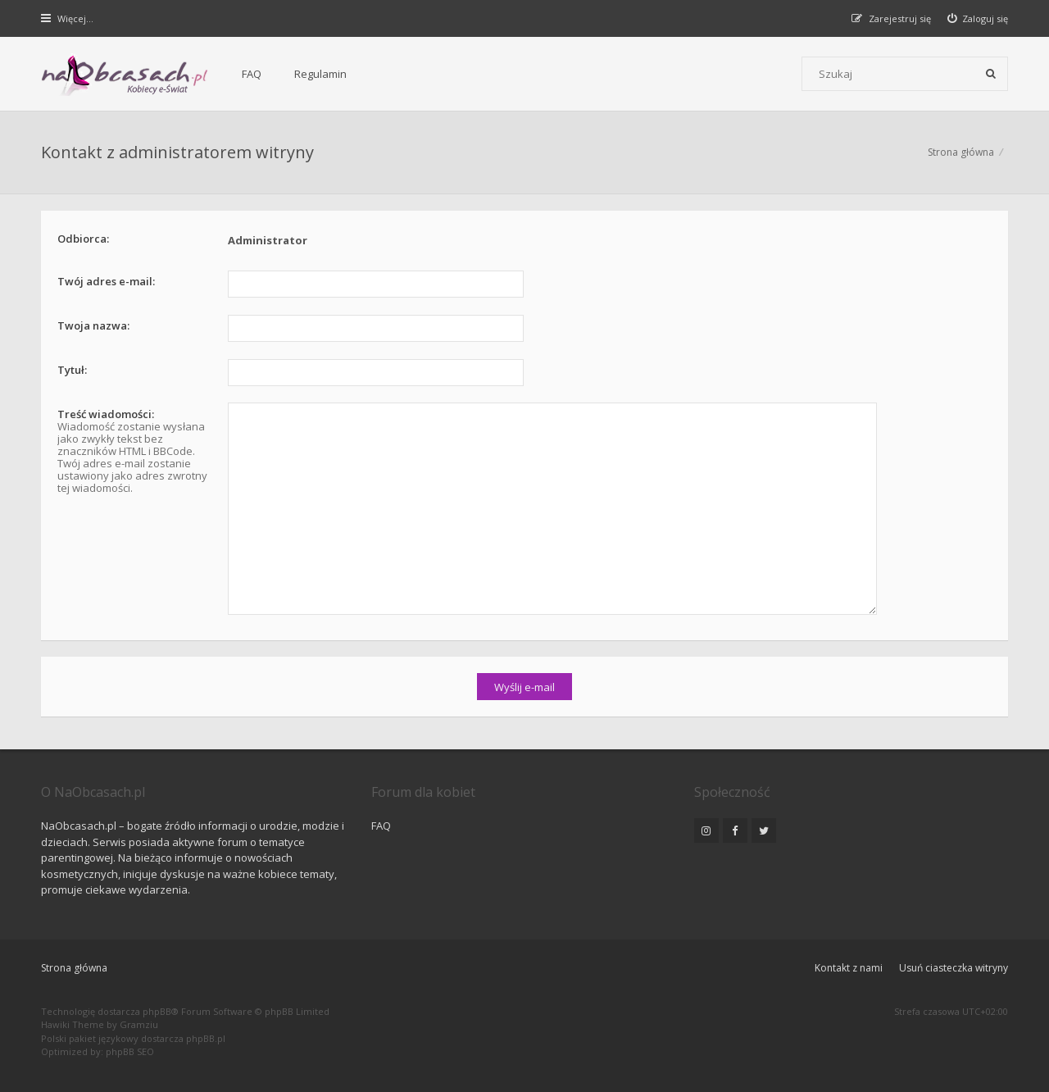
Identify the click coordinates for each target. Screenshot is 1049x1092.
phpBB (157, 1011)
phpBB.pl (205, 1038)
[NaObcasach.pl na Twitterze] (764, 830)
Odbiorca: (83, 238)
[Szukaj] (990, 73)
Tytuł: (72, 369)
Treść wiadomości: (105, 414)
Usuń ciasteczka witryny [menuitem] (953, 968)
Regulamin (320, 73)
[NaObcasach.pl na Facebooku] (735, 830)
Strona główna (74, 968)
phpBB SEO (130, 1051)
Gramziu (139, 1024)
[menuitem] (978, 18)
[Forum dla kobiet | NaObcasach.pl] (125, 74)
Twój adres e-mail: (106, 281)
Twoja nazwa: (93, 325)
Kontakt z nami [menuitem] (849, 968)
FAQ (251, 73)
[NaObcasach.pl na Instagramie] (706, 830)
